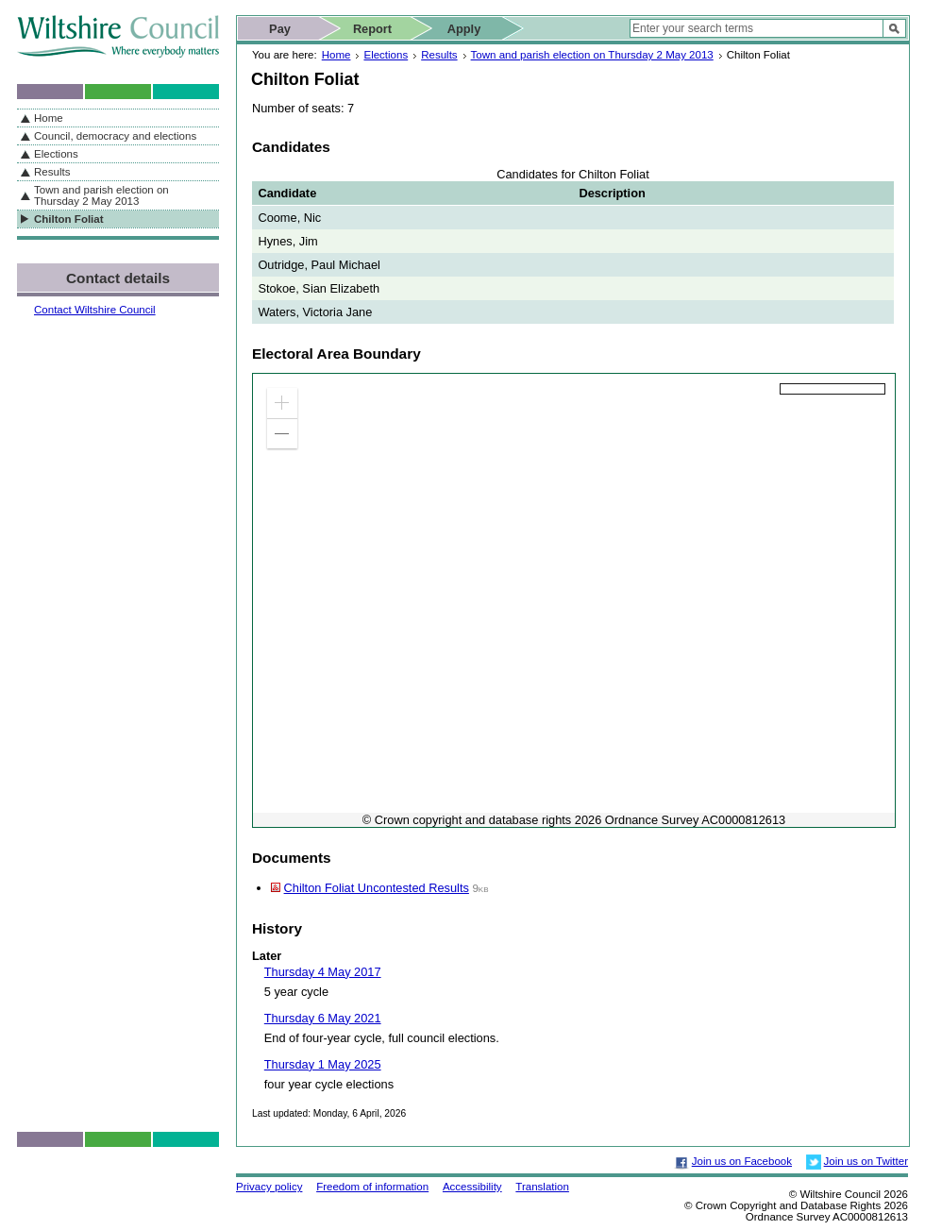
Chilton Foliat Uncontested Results (376, 888)
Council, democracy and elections (115, 136)
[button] (282, 403)
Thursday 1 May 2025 (322, 1064)
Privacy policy (269, 1186)
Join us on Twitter (866, 1161)
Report (372, 29)
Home (336, 54)
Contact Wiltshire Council (95, 309)
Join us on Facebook (742, 1161)
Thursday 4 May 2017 (322, 972)
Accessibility (472, 1186)
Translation (542, 1186)
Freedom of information (372, 1186)
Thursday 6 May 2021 (322, 1018)
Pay (280, 29)
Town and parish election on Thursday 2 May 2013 (592, 54)
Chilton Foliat (69, 219)
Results (439, 54)
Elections (385, 54)
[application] (574, 600)
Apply (464, 29)
